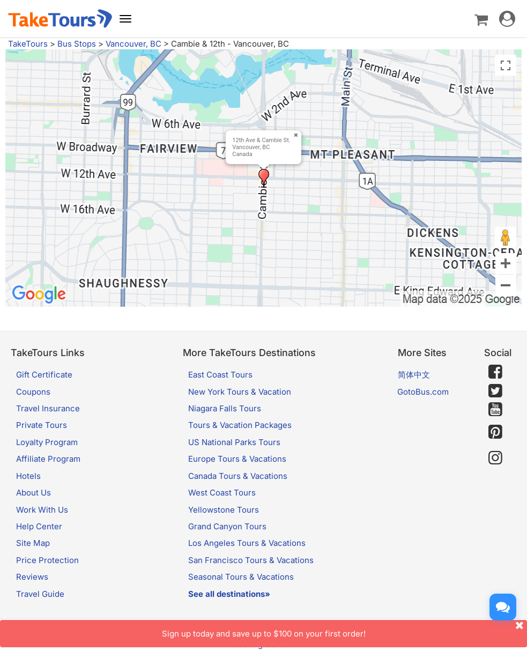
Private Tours (41, 425)
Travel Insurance (48, 408)
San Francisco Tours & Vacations (251, 560)
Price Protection (47, 560)
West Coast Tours (222, 492)
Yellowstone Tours (223, 510)
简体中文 (414, 374)
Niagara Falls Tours (224, 408)
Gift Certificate (44, 374)
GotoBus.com (423, 392)
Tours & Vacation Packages (240, 425)
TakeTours (28, 44)
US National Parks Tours (234, 442)
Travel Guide (40, 594)
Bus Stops (76, 44)
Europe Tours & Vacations (237, 459)
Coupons (33, 392)
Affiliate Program (48, 459)
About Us (33, 492)
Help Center (39, 526)
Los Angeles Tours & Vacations (247, 543)
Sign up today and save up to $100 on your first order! (345, 629)
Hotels (28, 476)
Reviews (32, 577)
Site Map (33, 543)
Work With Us (42, 510)
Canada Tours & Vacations (237, 476)
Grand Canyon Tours (227, 526)
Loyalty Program (47, 442)
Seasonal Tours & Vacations (241, 577)
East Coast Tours (220, 374)
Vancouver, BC (133, 44)
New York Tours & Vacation (239, 392)
